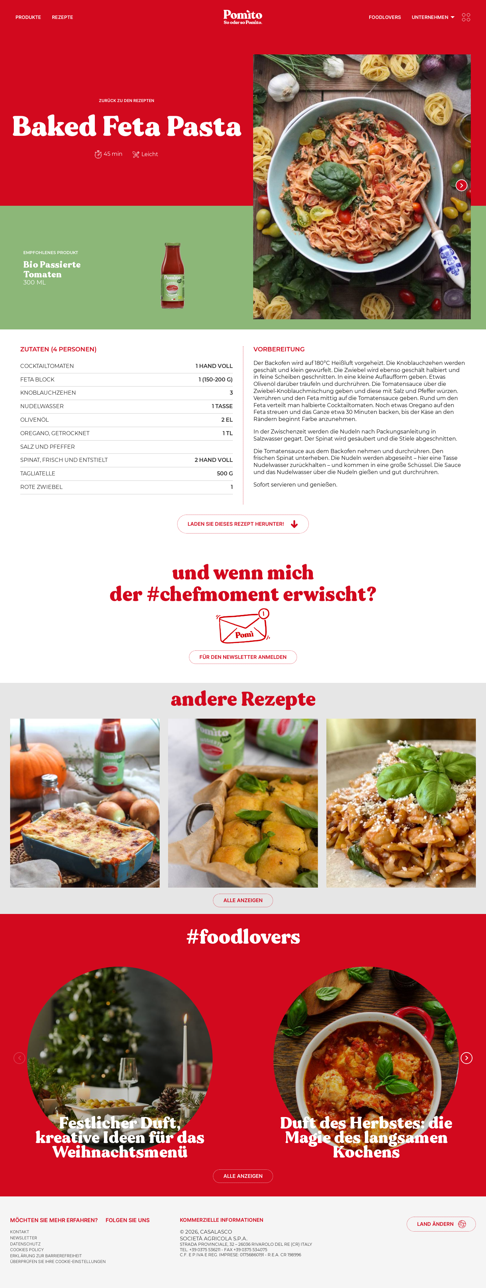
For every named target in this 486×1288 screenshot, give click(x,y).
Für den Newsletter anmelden (243, 657)
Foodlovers (385, 17)
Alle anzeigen (243, 900)
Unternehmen (430, 17)
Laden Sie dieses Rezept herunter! (236, 524)
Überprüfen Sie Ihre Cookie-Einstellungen (58, 1261)
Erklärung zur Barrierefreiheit (46, 1255)
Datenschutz (25, 1243)
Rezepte (62, 17)
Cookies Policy (27, 1249)
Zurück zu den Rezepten (126, 100)
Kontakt (19, 1231)
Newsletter (23, 1237)
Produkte (28, 17)
